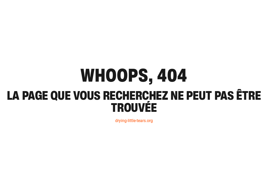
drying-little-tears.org (134, 120)
